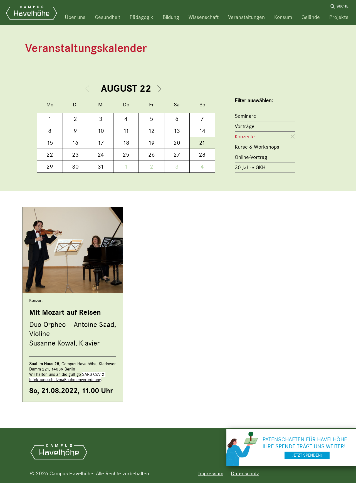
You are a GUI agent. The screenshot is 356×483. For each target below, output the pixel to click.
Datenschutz (245, 473)
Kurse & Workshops (257, 147)
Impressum (210, 473)
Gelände (310, 17)
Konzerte (245, 136)
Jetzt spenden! (307, 455)
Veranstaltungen (246, 17)
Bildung (171, 17)
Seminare (245, 116)
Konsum (283, 17)
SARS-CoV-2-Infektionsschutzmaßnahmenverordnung (67, 377)
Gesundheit (107, 17)
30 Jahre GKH (250, 167)
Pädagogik (141, 17)
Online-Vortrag (251, 157)
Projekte (338, 17)
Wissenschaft (204, 17)
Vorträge (244, 126)
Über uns (75, 17)
